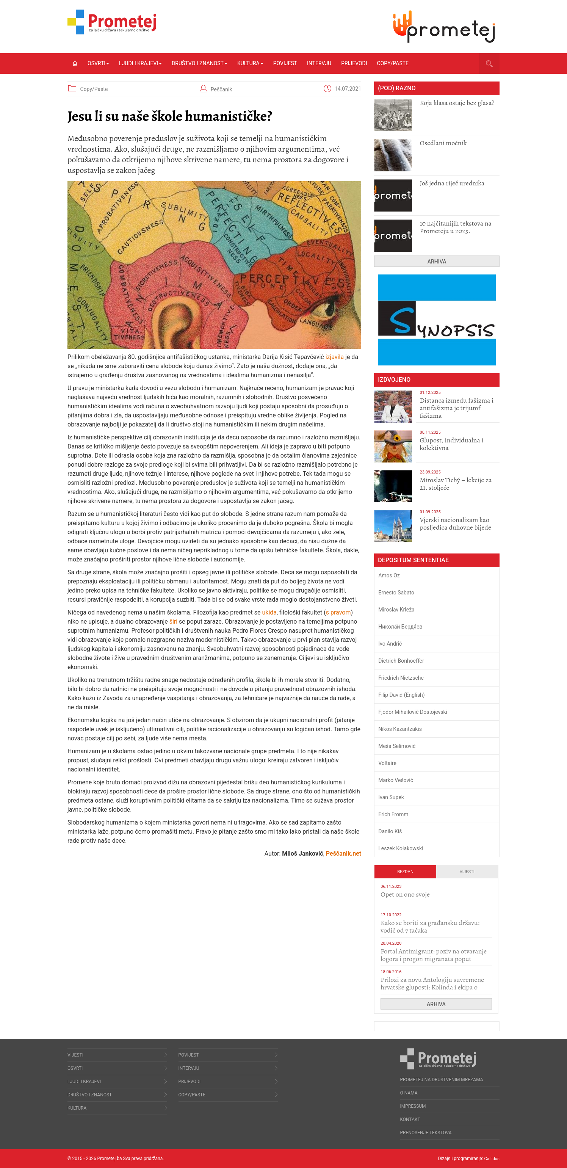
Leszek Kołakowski (400, 848)
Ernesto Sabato (396, 592)
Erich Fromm (393, 814)
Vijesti (467, 871)
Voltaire (387, 763)
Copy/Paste (393, 63)
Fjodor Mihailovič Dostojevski (412, 712)
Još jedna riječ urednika (452, 183)
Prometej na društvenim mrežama (441, 1079)
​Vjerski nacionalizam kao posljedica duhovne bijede (455, 523)
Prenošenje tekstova (426, 1132)
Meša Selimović (396, 746)
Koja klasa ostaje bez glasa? (457, 102)
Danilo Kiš (390, 831)
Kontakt (410, 1119)
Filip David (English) (401, 695)
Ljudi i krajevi (140, 63)
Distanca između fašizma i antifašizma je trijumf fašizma (456, 408)
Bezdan (405, 871)
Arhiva (437, 262)
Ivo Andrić (390, 644)
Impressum (413, 1106)
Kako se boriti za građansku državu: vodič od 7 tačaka (430, 926)
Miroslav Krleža (396, 610)
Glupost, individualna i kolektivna (451, 444)
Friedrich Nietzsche (401, 678)
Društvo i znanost (199, 63)
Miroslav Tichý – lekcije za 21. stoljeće (456, 483)
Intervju (319, 63)
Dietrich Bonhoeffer (401, 661)
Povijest (285, 63)
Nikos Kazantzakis (400, 729)
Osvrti (98, 63)
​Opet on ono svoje (405, 894)
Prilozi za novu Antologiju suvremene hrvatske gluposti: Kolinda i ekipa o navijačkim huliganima (432, 987)
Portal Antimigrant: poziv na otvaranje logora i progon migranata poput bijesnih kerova (434, 959)
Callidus (491, 1158)
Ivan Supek (391, 797)
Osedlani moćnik (443, 142)
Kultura (250, 63)
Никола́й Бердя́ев (400, 627)
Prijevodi (354, 63)
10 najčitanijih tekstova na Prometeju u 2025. (456, 227)
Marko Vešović (395, 780)
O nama (409, 1093)
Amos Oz (389, 575)
